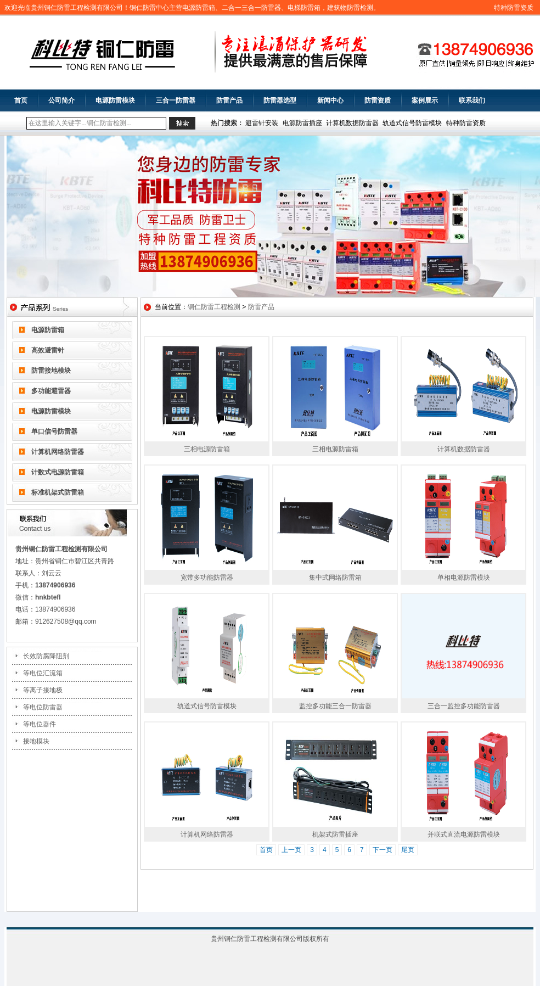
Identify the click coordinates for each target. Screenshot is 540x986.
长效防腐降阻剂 (46, 656)
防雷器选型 (279, 100)
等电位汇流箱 (43, 673)
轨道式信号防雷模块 (412, 123)
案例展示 (425, 100)
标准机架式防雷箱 (57, 492)
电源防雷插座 (302, 123)
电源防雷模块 (115, 100)
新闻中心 (330, 100)
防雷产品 (229, 100)
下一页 (382, 850)
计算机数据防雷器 (352, 123)
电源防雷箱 (47, 330)
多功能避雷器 (51, 391)
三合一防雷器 (175, 100)
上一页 (291, 850)
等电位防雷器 (43, 707)
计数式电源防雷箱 (57, 472)
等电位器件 (39, 724)
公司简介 (61, 100)
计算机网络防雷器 (57, 452)
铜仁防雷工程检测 (214, 307)
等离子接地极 (43, 690)
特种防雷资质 (513, 8)
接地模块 (36, 741)
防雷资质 (377, 100)
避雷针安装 (261, 123)
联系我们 (472, 100)
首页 (20, 100)
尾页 (407, 850)
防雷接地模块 (51, 370)
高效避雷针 (47, 350)
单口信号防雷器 (54, 431)
